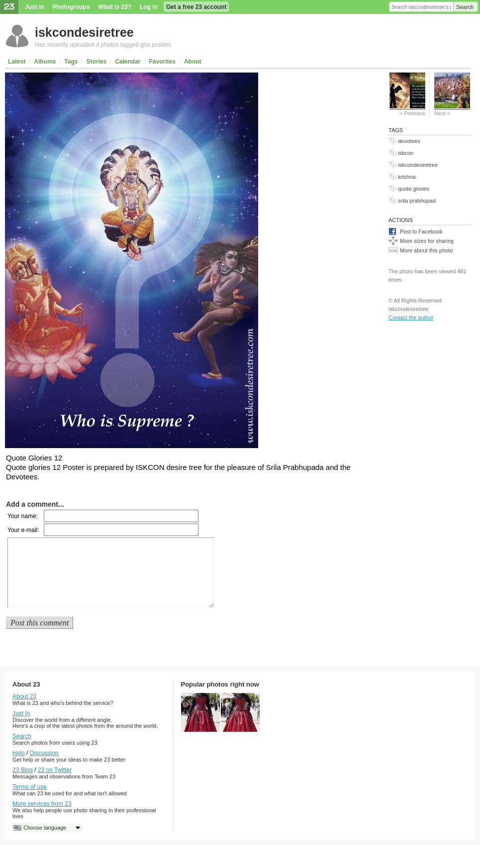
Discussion (44, 753)
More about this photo (426, 250)
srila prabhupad (417, 201)
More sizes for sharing (427, 241)
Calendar (127, 61)
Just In (34, 6)
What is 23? (114, 6)
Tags (71, 61)
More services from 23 (42, 803)
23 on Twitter (55, 770)
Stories (96, 61)
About (192, 61)
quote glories (413, 189)
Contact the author (411, 317)
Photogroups (71, 6)
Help (18, 753)
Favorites (162, 61)
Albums (45, 61)
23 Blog (22, 770)
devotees (409, 141)
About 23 (24, 696)
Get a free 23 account (196, 6)
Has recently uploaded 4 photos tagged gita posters (103, 44)
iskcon (405, 153)
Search (465, 7)
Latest (16, 61)
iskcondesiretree (84, 32)
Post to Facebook (421, 231)
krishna (406, 177)
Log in (149, 6)
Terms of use (29, 786)
